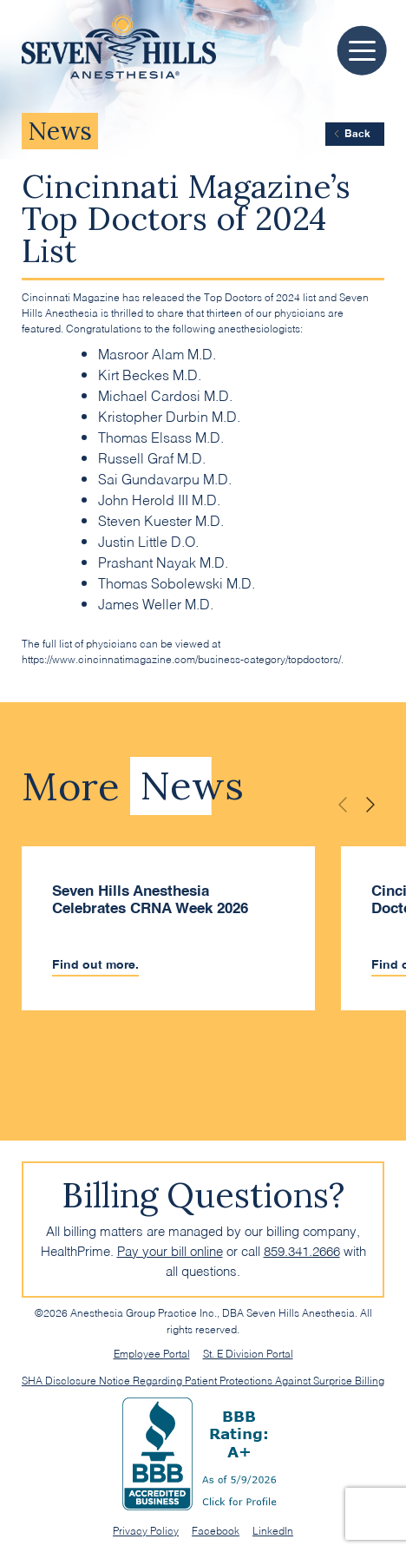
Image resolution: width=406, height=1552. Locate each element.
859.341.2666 (302, 1250)
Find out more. (95, 965)
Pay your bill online (170, 1250)
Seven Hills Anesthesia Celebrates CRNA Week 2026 (150, 900)
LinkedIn (272, 1530)
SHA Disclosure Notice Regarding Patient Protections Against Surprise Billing (203, 1379)
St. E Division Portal (248, 1353)
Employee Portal (152, 1353)
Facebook (215, 1530)
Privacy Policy (146, 1530)
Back (351, 133)
